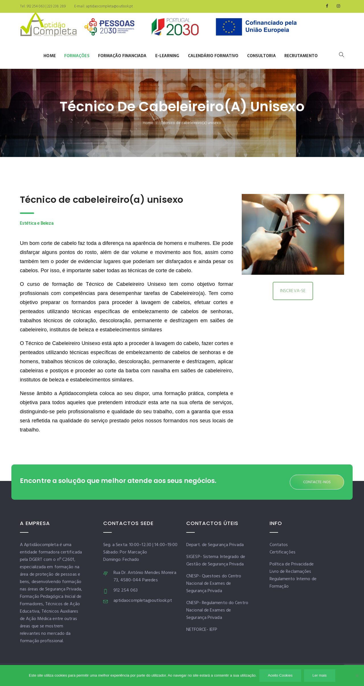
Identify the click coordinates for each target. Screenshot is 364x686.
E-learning (167, 56)
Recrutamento (301, 56)
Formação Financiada (122, 56)
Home (49, 56)
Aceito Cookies (280, 675)
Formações (77, 56)
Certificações (282, 552)
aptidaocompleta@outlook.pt (109, 6)
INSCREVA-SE (293, 291)
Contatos (279, 545)
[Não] (357, 675)
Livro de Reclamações (290, 571)
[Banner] (190, 28)
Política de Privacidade (292, 564)
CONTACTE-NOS (317, 482)
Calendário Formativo (213, 56)
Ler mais (320, 675)
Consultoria (261, 56)
